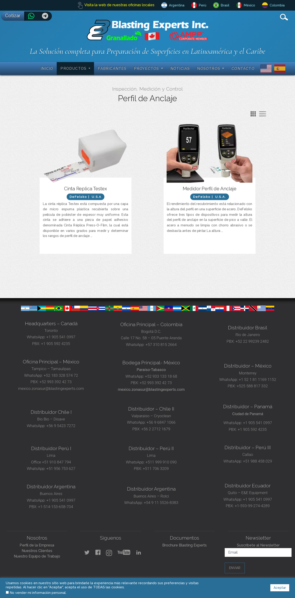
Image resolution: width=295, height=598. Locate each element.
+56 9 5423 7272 (60, 425)
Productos (74, 68)
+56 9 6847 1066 (161, 422)
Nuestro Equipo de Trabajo (37, 556)
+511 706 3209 (156, 468)
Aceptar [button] (280, 587)
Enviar (234, 568)
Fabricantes (112, 68)
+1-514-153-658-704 (55, 506)
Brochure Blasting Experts (184, 545)
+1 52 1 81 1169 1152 (257, 379)
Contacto (242, 68)
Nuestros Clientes (37, 551)
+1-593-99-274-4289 (252, 505)
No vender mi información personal (38, 593)
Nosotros (209, 68)
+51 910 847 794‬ (56, 462)
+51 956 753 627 (60, 468)
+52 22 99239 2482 (252, 341)
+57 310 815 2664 (161, 344)
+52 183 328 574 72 (61, 375)
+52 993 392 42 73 (55, 382)
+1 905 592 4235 (55, 343)
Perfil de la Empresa (37, 545)
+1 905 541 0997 (60, 337)
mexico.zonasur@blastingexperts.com (51, 388)
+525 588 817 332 (252, 386)
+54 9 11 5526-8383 (161, 502)
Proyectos (147, 68)
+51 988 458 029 (257, 461)
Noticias (180, 68)
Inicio (47, 68)
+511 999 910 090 (161, 462)
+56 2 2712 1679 (155, 429)
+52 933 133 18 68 (161, 376)
